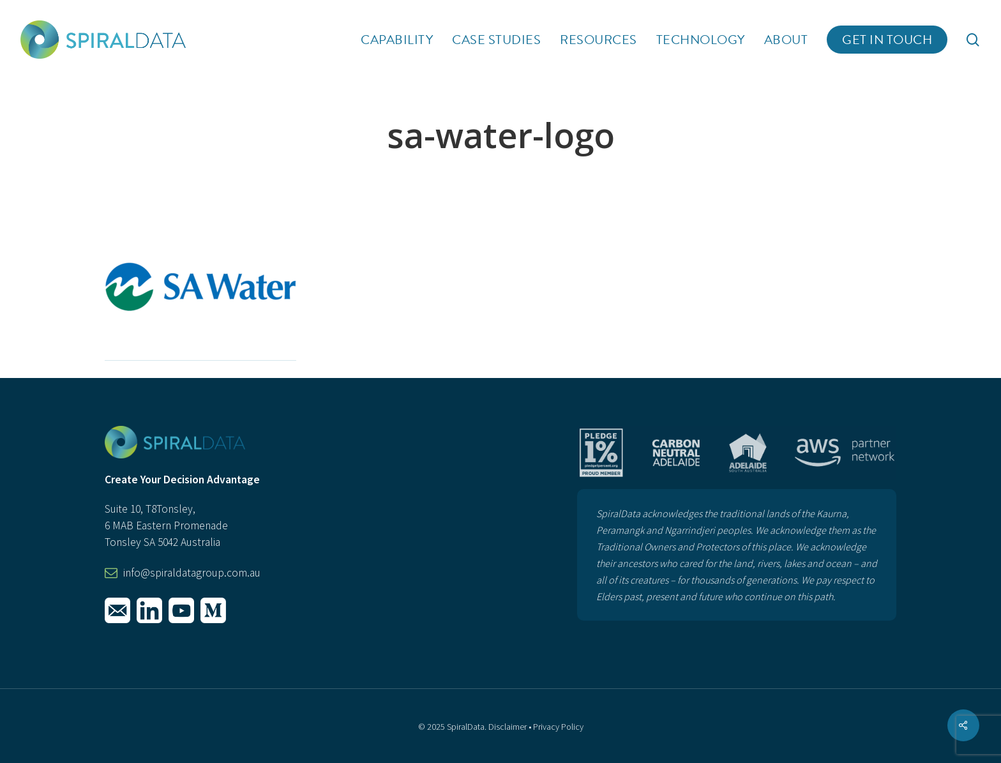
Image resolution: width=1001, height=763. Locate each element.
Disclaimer (507, 726)
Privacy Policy (558, 726)
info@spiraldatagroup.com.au (191, 573)
